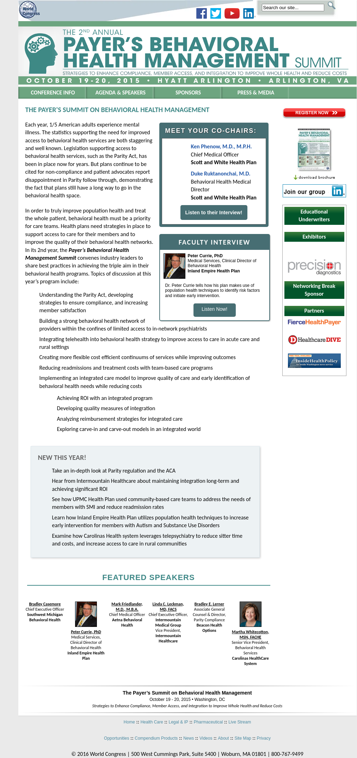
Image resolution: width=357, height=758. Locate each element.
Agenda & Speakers (121, 92)
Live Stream (239, 722)
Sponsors (188, 92)
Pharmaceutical (208, 722)
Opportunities (116, 738)
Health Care (152, 722)
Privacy (264, 738)
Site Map (242, 738)
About (223, 738)
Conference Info (53, 92)
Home (129, 722)
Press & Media (256, 92)
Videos (205, 738)
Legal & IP (178, 722)
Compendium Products (156, 738)
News (188, 738)
